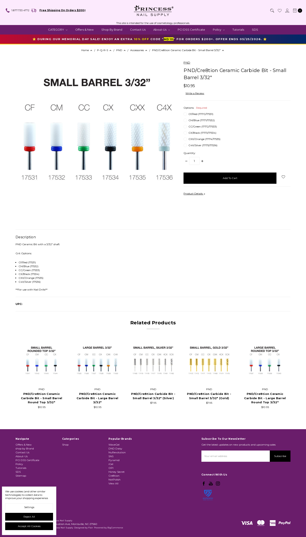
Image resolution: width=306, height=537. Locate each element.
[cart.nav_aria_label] (296, 10)
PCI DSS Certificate (191, 29)
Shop (65, 463)
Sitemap (21, 481)
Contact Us (138, 29)
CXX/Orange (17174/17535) (204, 139)
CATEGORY (57, 29)
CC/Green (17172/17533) (202, 126)
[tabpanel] (41, 376)
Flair (90, 527)
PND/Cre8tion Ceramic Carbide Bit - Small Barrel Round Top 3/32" (41, 399)
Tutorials (238, 29)
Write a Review (194, 93)
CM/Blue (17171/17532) (201, 120)
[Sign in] (287, 10)
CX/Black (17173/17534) (202, 132)
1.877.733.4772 (17, 10)
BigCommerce (115, 527)
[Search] (271, 10)
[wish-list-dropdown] (283, 176)
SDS (255, 29)
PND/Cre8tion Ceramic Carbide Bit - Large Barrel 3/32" (97, 399)
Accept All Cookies (29, 526)
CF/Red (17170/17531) (200, 114)
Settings (29, 507)
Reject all (29, 516)
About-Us (161, 29)
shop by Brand (111, 29)
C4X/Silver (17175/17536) (202, 145)
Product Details (195, 193)
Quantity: (190, 153)
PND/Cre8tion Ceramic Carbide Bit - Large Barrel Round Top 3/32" (265, 399)
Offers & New (84, 29)
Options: (195, 107)
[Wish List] (279, 10)
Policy (219, 29)
